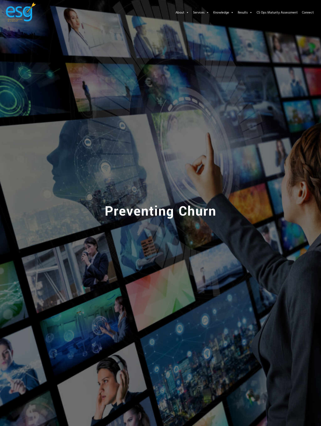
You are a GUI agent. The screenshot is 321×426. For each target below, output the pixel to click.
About (182, 12)
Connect (308, 12)
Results (245, 12)
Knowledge (223, 12)
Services (201, 12)
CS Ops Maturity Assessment (277, 12)
